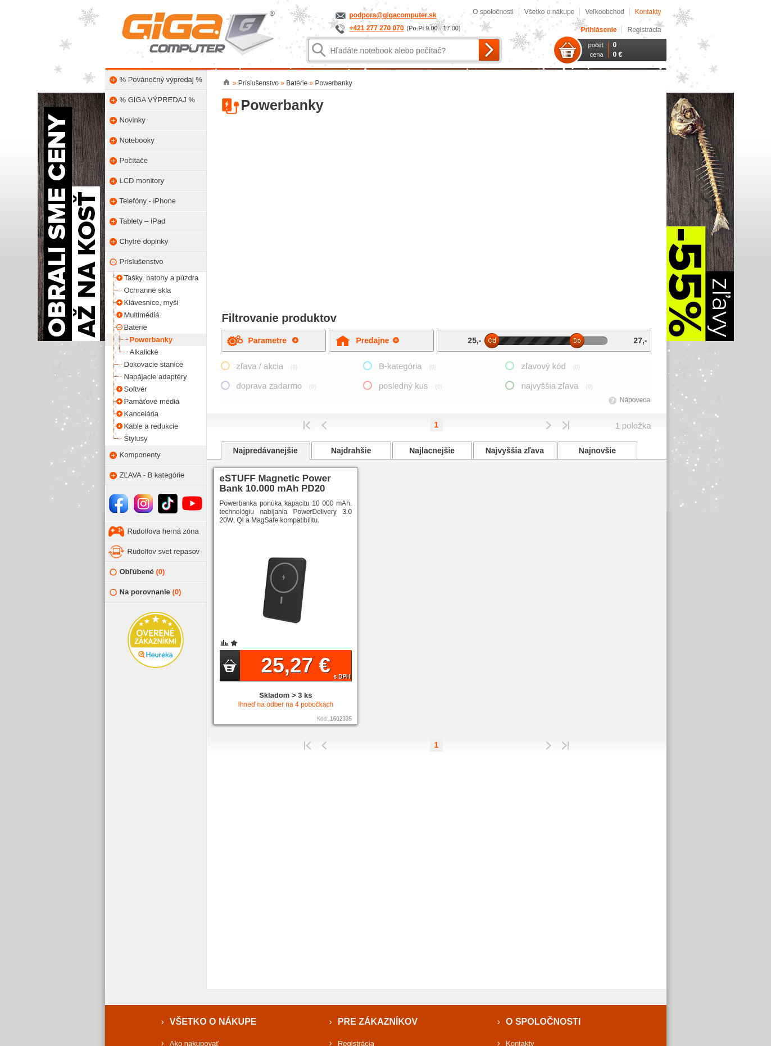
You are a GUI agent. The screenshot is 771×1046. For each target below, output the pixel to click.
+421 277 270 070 (377, 28)
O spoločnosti (493, 12)
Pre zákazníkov (378, 1021)
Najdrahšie (351, 450)
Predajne (377, 340)
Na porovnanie (146, 592)
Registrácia (644, 30)
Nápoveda (635, 400)
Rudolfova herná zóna (163, 531)
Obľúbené (137, 572)
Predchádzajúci (324, 425)
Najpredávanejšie (265, 450)
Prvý (307, 425)
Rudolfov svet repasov (164, 551)
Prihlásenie (598, 30)
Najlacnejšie (432, 450)
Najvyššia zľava (515, 450)
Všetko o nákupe (549, 12)
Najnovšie (597, 450)
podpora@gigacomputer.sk (393, 15)
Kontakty (648, 12)
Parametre (273, 340)
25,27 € (306, 667)
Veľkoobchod (604, 12)
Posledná (565, 425)
